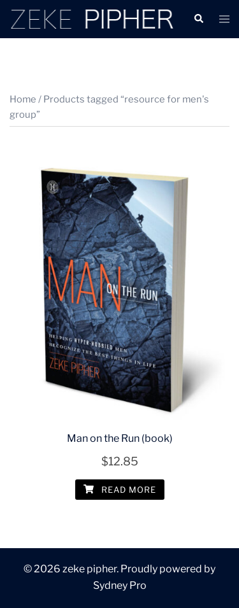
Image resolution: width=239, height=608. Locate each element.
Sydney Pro (120, 585)
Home (23, 99)
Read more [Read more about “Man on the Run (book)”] (119, 489)
